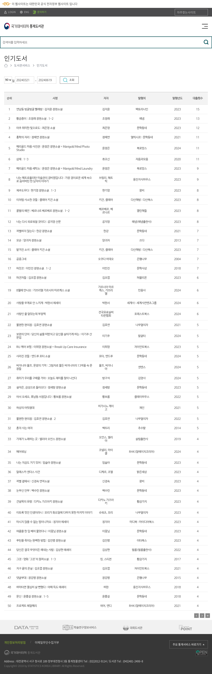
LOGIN (10, 12)
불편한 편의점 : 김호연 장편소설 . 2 (36, 418)
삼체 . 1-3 (22, 159)
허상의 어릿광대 (25, 407)
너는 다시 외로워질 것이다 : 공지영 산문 (38, 221)
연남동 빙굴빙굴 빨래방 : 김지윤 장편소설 (39, 109)
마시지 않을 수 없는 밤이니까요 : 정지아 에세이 (42, 522)
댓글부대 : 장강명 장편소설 (31, 578)
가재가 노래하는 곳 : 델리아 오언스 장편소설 (41, 439)
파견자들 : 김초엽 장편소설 (31, 277)
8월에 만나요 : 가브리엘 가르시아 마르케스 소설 (43, 290)
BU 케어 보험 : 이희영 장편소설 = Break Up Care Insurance (51, 347)
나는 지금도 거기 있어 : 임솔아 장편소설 (38, 462)
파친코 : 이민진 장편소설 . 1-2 (33, 268)
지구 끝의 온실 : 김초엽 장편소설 (34, 568)
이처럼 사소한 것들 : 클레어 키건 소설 (37, 200)
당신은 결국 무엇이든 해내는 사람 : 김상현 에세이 (43, 550)
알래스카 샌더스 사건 (28, 472)
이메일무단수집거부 (47, 642)
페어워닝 (21, 451)
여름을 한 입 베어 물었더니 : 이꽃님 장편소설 (41, 531)
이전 (196, 615)
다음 (202, 615)
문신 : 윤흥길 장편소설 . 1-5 (32, 596)
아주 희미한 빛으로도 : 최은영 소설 (35, 128)
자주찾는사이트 (186, 12)
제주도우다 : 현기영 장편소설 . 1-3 (36, 190)
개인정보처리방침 (15, 642)
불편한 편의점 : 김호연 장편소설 (34, 325)
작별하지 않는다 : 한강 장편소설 (34, 231)
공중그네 (21, 259)
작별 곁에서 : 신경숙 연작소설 (32, 481)
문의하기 (39, 12)
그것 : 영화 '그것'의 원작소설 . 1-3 (36, 559)
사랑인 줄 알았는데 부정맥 (31, 314)
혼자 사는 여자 (24, 428)
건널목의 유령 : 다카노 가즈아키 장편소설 (39, 501)
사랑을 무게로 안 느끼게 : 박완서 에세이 (38, 303)
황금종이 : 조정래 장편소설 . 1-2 (34, 118)
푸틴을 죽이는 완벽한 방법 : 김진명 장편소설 (41, 540)
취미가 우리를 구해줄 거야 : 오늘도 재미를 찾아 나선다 (46, 378)
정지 (207, 615)
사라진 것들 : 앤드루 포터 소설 (33, 356)
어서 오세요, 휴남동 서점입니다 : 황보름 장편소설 (43, 397)
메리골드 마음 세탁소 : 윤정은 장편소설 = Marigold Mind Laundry (54, 168)
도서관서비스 (22, 65)
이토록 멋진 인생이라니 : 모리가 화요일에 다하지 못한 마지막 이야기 (54, 512)
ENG (24, 12)
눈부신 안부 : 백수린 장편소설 (32, 490)
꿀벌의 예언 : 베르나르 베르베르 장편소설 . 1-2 (43, 211)
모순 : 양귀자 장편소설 (28, 240)
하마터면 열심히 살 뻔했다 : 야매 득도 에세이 (41, 587)
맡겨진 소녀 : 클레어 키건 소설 (33, 249)
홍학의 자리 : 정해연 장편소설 (32, 137)
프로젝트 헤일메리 (26, 606)
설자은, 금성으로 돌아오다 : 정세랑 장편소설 (41, 387)
